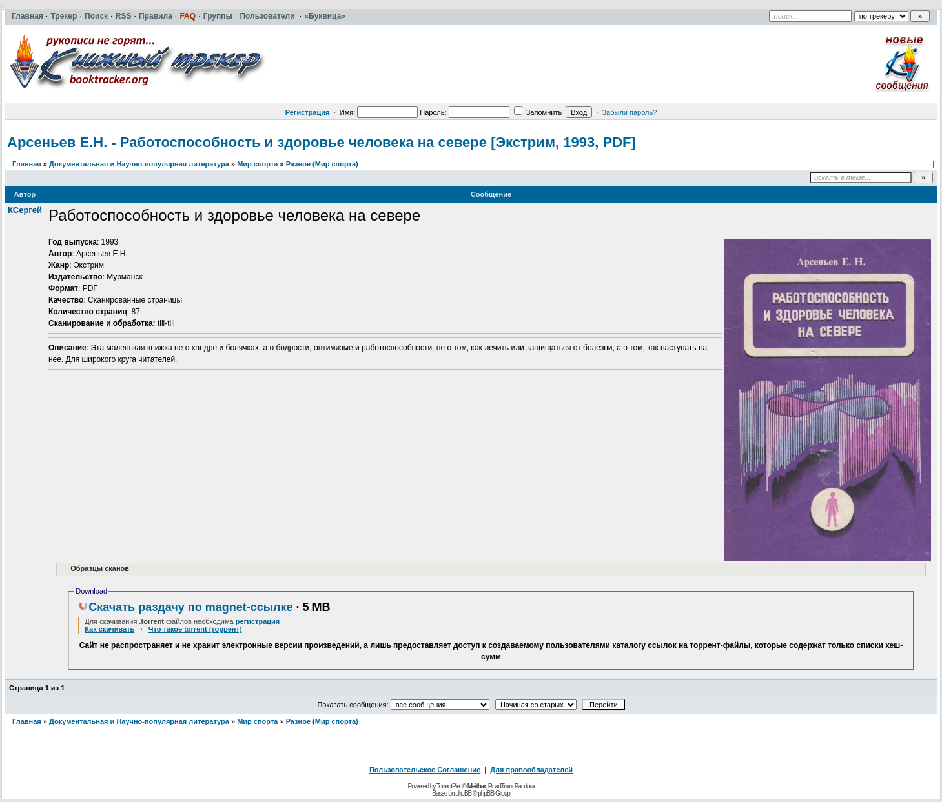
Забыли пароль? (629, 112)
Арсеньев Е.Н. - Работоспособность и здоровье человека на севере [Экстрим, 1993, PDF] (321, 142)
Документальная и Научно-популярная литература (139, 164)
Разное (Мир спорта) (322, 164)
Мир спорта (257, 164)
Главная (26, 164)
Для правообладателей (531, 770)
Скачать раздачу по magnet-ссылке (185, 607)
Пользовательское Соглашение (424, 770)
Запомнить (538, 112)
